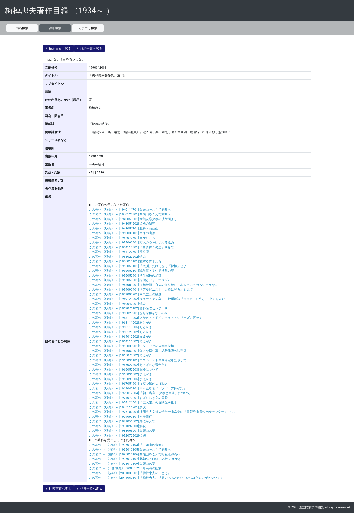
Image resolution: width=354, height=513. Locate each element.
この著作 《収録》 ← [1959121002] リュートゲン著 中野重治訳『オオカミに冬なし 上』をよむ (157, 299)
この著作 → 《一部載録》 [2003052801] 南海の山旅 (125, 468)
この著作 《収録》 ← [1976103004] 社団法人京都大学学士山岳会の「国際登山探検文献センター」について (164, 412)
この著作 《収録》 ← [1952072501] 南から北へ (122, 238)
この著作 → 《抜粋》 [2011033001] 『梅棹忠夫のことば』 (130, 473)
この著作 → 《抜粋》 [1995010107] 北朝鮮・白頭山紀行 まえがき (135, 459)
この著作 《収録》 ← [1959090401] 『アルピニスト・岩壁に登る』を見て (141, 289)
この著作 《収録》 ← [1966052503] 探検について (123, 369)
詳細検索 (55, 28)
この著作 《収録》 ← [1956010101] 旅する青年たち (125, 261)
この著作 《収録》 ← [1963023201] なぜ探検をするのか (128, 313)
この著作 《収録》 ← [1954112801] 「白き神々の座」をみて (131, 247)
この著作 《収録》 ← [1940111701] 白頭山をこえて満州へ (130, 209)
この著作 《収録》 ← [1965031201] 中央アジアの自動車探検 (131, 346)
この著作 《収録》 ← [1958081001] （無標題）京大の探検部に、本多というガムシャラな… (153, 285)
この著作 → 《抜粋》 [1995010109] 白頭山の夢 (122, 463)
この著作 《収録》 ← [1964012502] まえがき (120, 336)
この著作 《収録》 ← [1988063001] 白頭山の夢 (122, 430)
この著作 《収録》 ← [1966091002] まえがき (120, 374)
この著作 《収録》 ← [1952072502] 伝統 (117, 435)
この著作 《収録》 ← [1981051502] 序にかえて (122, 421)
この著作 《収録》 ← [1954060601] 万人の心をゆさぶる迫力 (131, 242)
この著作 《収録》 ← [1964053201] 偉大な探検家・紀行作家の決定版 (138, 351)
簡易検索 (22, 28)
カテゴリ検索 (87, 28)
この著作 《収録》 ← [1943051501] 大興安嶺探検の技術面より (133, 219)
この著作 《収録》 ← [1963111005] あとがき (120, 327)
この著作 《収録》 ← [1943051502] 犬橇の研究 (122, 223)
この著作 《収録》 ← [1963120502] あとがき (120, 332)
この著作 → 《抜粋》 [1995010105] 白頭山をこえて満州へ (130, 449)
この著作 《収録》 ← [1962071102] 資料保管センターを (128, 308)
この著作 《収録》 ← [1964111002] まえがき (120, 341)
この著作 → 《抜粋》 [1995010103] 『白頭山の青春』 (127, 445)
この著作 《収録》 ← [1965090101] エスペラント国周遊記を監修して (138, 360)
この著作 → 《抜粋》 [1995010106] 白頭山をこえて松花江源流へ (134, 454)
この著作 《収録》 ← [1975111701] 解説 (117, 407)
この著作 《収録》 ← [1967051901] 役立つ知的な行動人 (128, 383)
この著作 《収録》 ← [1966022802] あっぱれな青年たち (128, 365)
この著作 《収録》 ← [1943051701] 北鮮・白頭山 (123, 228)
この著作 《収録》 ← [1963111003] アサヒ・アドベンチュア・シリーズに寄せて (145, 317)
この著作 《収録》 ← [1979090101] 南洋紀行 (120, 416)
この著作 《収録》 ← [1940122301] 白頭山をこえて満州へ (130, 214)
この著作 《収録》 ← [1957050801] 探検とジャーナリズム (130, 280)
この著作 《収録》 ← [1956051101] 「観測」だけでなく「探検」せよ (138, 266)
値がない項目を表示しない (66, 59)
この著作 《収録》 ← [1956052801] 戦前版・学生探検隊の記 (131, 270)
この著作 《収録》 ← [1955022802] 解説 (117, 256)
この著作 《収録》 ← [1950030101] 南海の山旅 (122, 233)
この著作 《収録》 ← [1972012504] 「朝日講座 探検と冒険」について (139, 393)
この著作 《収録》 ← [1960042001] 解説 (117, 303)
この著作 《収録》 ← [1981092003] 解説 (117, 426)
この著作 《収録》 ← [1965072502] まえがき (120, 355)
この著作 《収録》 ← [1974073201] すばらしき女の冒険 (128, 398)
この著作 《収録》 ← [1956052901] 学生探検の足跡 (125, 275)
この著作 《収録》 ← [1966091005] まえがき (120, 379)
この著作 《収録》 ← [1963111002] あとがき (120, 322)
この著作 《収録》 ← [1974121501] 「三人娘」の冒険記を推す (133, 402)
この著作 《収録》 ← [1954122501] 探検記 (119, 252)
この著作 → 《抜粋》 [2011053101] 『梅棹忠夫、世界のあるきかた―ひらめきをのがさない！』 (156, 477)
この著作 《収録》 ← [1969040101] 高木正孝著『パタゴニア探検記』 (138, 388)
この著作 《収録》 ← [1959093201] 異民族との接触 (125, 294)
